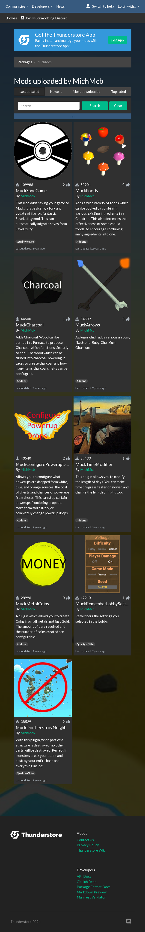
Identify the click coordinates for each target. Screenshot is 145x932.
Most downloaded (86, 91)
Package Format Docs (93, 887)
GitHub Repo (87, 882)
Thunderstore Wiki (91, 850)
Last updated (29, 91)
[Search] (49, 105)
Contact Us (85, 840)
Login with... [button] (127, 6)
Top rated (118, 91)
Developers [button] (41, 6)
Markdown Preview (92, 892)
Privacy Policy (88, 845)
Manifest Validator (91, 897)
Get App (117, 40)
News (60, 6)
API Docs (84, 876)
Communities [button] (15, 6)
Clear (118, 106)
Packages (25, 62)
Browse (11, 18)
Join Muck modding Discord (44, 18)
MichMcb (28, 196)
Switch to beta (100, 6)
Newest (56, 91)
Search (95, 106)
